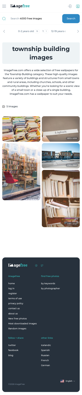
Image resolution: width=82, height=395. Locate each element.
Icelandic (46, 345)
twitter (12, 345)
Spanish (45, 350)
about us (13, 313)
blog (10, 355)
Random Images (17, 328)
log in (11, 288)
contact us (14, 308)
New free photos (17, 318)
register (12, 293)
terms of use (15, 298)
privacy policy (15, 303)
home (11, 283)
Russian (45, 355)
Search (71, 18)
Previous (4, 31)
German (45, 365)
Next (78, 31)
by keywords (48, 283)
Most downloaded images (22, 323)
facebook (13, 350)
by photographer (50, 288)
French (45, 360)
